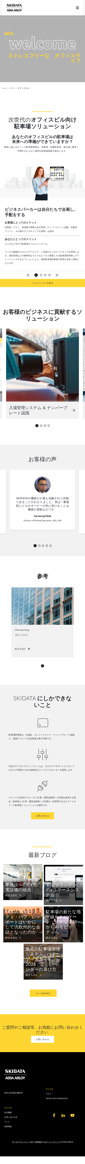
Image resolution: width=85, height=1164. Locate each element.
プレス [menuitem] (7, 1122)
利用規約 (38, 1142)
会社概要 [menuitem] (8, 1112)
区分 (12, 88)
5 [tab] (51, 546)
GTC (31, 1142)
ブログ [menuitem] (48, 1094)
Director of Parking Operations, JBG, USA (42, 520)
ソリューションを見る (42, 283)
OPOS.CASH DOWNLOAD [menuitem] (57, 1098)
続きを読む (11, 895)
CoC (46, 1142)
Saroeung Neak (42, 516)
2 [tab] (42, 426)
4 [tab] (49, 426)
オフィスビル (24, 88)
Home (4, 88)
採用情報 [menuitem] (8, 1126)
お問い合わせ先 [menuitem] (10, 1117)
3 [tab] (46, 426)
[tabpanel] (42, 216)
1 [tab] (37, 425)
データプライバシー (20, 1142)
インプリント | (55, 1142)
